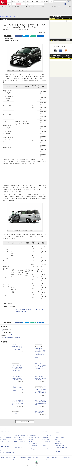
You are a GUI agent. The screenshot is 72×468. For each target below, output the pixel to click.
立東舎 (31, 439)
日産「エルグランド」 (17, 413)
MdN (43, 444)
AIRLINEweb (45, 432)
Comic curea (58, 435)
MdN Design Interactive (48, 448)
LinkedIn (41, 35)
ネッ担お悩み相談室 (6, 444)
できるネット (4, 450)
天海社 (57, 432)
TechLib (44, 452)
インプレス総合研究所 (6, 437)
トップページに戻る (24, 421)
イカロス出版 (44, 431)
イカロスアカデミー (47, 441)
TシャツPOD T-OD (34, 437)
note (34, 35)
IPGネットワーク (58, 443)
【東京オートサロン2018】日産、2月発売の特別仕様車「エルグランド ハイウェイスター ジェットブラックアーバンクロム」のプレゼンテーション (40, 353)
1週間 (63, 18)
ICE (55, 431)
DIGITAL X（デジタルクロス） (20, 441)
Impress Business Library (19, 437)
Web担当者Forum (5, 435)
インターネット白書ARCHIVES (8, 452)
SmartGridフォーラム (18, 432)
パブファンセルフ (59, 441)
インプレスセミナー (18, 439)
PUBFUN (56, 439)
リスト (13, 35)
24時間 (57, 18)
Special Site (56, 40)
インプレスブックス (18, 447)
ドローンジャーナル (6, 441)
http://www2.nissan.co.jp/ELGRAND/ (10, 337)
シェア (19, 35)
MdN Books (45, 445)
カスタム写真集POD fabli (61, 447)
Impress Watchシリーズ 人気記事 (61, 55)
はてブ (26, 35)
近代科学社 (31, 448)
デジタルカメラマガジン (7, 448)
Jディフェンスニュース (48, 435)
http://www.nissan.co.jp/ (7, 330)
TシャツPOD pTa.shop (61, 445)
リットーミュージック (34, 432)
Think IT (3, 432)
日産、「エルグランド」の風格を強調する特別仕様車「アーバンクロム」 (40, 378)
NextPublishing (17, 449)
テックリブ (44, 450)
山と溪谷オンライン (34, 443)
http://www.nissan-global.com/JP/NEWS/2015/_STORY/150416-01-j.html (20, 334)
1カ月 (69, 18)
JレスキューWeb (46, 439)
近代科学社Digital (33, 449)
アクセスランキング (57, 16)
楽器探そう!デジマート (35, 435)
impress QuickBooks (60, 437)
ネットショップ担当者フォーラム (21, 435)
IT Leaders (4, 439)
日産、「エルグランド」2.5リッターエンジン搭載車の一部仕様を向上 (17, 378)
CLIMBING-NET (33, 445)
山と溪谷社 (31, 441)
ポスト (8, 35)
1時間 (52, 18)
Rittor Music (31, 431)
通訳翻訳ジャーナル (47, 437)
